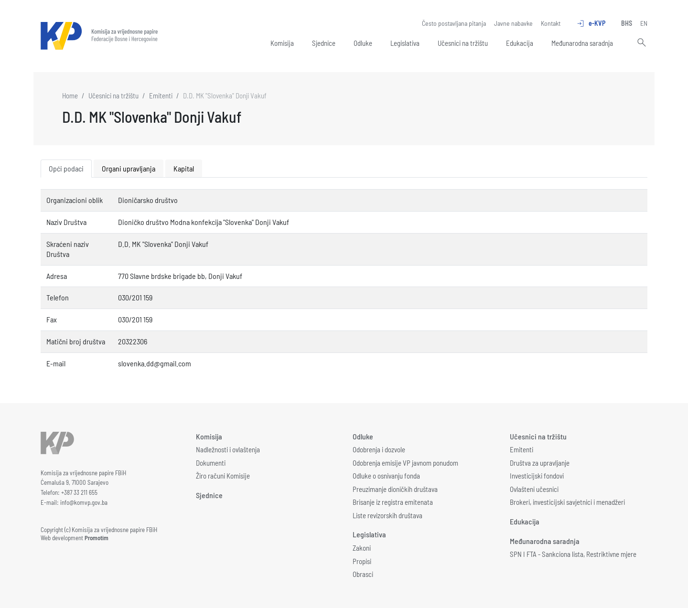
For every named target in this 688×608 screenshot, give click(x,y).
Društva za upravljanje (540, 463)
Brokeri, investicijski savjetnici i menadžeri (567, 502)
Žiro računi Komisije (223, 475)
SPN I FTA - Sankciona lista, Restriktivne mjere (573, 554)
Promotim (96, 538)
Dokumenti (211, 463)
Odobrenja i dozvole (379, 449)
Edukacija (519, 43)
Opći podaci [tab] (66, 168)
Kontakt (550, 23)
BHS (626, 23)
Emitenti (160, 95)
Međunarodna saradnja (582, 43)
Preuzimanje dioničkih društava (395, 489)
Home (70, 95)
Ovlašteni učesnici (534, 489)
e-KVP (590, 23)
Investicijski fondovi (537, 475)
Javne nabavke (513, 23)
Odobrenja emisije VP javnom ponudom (405, 463)
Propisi (362, 561)
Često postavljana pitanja (454, 23)
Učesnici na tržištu (463, 43)
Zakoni (362, 548)
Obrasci (363, 574)
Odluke (363, 43)
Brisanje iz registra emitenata (393, 502)
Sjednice (323, 43)
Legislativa (404, 43)
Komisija (282, 43)
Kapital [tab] (183, 168)
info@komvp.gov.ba (84, 502)
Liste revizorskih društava (387, 515)
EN (643, 23)
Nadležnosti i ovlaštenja (228, 449)
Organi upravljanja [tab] (128, 168)
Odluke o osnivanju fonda (386, 475)
